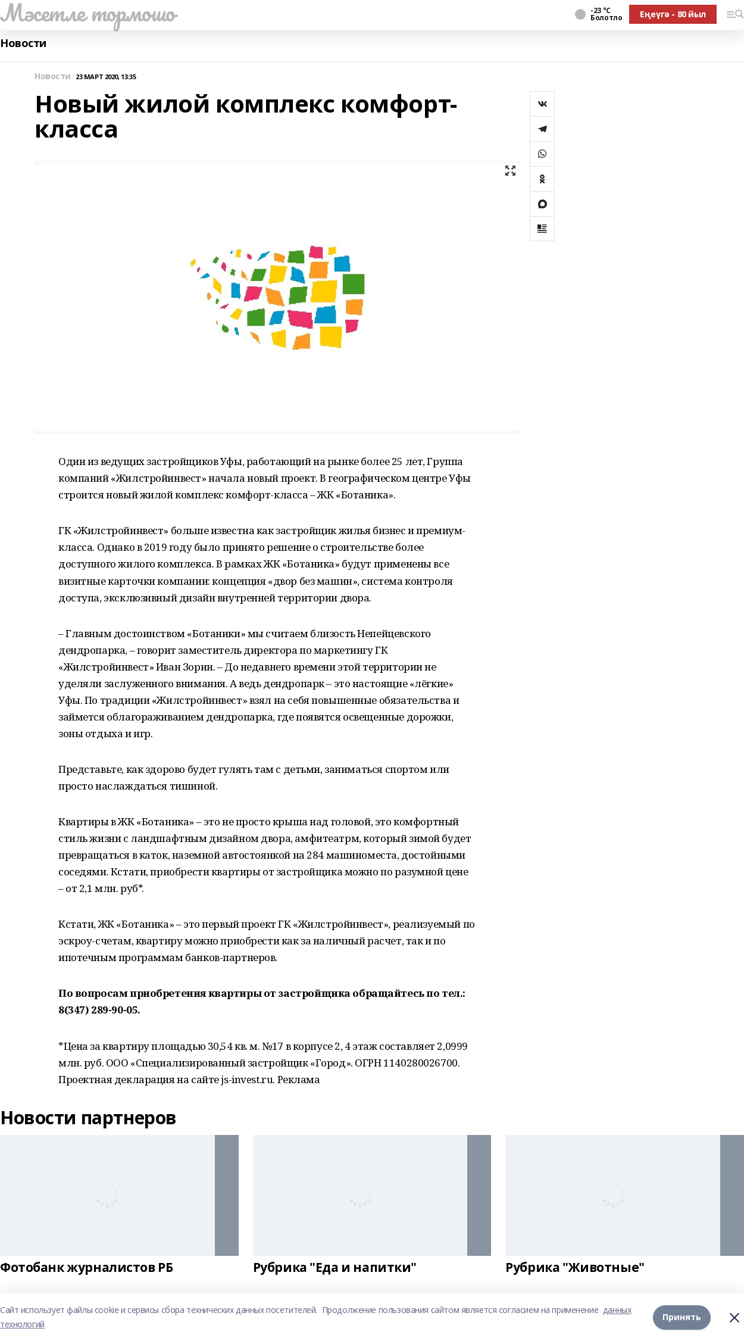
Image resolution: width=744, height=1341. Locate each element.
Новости (23, 43)
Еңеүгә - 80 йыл (673, 14)
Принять (681, 1317)
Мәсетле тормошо (87, 12)
